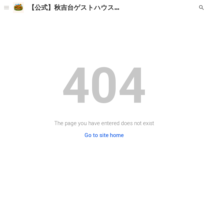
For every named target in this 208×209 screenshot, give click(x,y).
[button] (6, 7)
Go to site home (104, 135)
